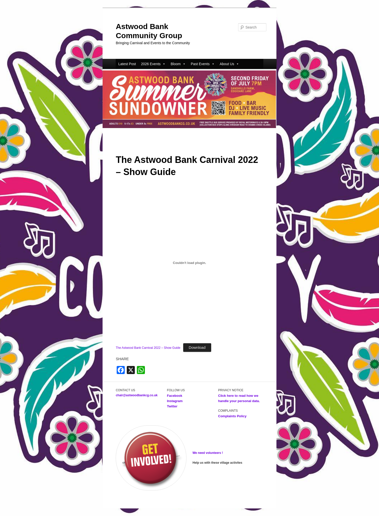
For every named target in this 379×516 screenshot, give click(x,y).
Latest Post (127, 64)
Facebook (175, 396)
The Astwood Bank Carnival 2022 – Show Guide (148, 348)
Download (197, 347)
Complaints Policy (232, 416)
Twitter (172, 406)
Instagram (174, 401)
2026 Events (153, 64)
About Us (229, 64)
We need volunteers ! (208, 453)
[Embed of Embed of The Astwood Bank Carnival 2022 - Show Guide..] (189, 262)
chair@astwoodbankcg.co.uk (136, 395)
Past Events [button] (203, 64)
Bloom (178, 64)
